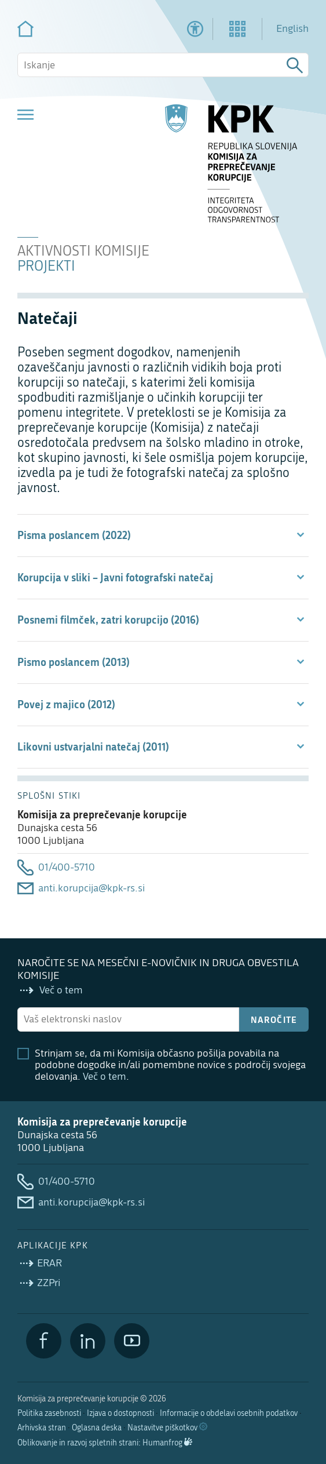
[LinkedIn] (87, 1341)
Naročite (274, 1019)
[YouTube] (131, 1341)
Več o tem (104, 1076)
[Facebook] (43, 1341)
